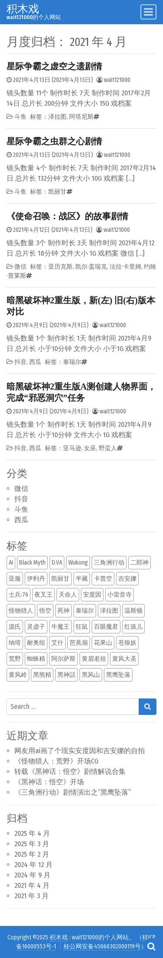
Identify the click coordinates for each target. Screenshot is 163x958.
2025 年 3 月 (31, 844)
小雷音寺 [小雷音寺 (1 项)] (119, 594)
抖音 (21, 499)
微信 (21, 488)
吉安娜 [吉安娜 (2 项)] (127, 578)
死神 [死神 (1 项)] (63, 610)
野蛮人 (108, 448)
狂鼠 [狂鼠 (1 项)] (82, 626)
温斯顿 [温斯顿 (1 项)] (133, 610)
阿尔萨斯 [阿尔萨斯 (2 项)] (63, 658)
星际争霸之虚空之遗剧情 (54, 66)
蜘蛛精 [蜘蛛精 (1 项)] (36, 658)
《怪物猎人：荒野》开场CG (56, 761)
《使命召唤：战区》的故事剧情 (67, 216)
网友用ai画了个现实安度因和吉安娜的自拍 (79, 751)
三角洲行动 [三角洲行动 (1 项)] (109, 562)
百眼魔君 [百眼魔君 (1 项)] (106, 626)
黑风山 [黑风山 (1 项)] (91, 675)
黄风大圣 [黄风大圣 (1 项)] (124, 658)
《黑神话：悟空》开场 (49, 782)
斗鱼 (21, 509)
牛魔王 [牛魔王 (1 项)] (60, 626)
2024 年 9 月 (32, 875)
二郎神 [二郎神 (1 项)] (139, 562)
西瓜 (21, 520)
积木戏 (23, 9)
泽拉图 (57, 116)
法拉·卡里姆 (125, 266)
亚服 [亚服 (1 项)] (15, 578)
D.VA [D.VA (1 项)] (57, 562)
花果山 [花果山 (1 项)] (103, 642)
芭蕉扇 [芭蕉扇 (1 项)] (79, 642)
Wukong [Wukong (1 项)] (78, 562)
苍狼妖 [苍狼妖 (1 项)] (127, 642)
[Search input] (73, 706)
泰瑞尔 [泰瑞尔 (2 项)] (85, 610)
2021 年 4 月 (32, 885)
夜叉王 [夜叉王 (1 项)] (43, 594)
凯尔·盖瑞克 (91, 266)
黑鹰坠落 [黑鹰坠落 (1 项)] (118, 675)
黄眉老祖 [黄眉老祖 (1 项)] (94, 658)
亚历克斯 (60, 266)
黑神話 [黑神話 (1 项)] (66, 675)
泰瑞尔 (72, 362)
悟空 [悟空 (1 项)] (45, 610)
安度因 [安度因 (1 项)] (92, 594)
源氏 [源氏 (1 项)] (15, 626)
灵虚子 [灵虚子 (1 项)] (36, 626)
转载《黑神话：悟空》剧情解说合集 (70, 771)
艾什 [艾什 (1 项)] (57, 642)
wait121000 (117, 80)
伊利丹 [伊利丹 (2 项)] (36, 578)
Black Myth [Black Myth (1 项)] (32, 562)
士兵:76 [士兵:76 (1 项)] (18, 594)
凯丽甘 (57, 191)
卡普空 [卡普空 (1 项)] (103, 578)
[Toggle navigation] (148, 11)
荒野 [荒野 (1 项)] (15, 658)
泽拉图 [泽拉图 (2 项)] (109, 610)
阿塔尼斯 (81, 116)
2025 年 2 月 (31, 854)
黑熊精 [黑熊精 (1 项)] (42, 675)
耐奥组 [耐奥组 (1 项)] (36, 642)
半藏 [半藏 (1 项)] (82, 578)
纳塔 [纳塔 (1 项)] (15, 642)
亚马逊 (72, 448)
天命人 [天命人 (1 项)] (68, 594)
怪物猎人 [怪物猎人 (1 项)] (21, 610)
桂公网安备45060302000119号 (102, 946)
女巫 (90, 448)
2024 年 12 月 (33, 865)
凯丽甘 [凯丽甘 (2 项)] (60, 578)
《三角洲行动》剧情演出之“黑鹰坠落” (72, 792)
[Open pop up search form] (151, 946)
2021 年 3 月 (31, 896)
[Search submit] (147, 706)
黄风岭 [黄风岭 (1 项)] (18, 675)
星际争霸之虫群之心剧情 (54, 141)
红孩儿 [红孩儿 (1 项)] (133, 626)
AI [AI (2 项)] (11, 562)
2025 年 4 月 (32, 833)
